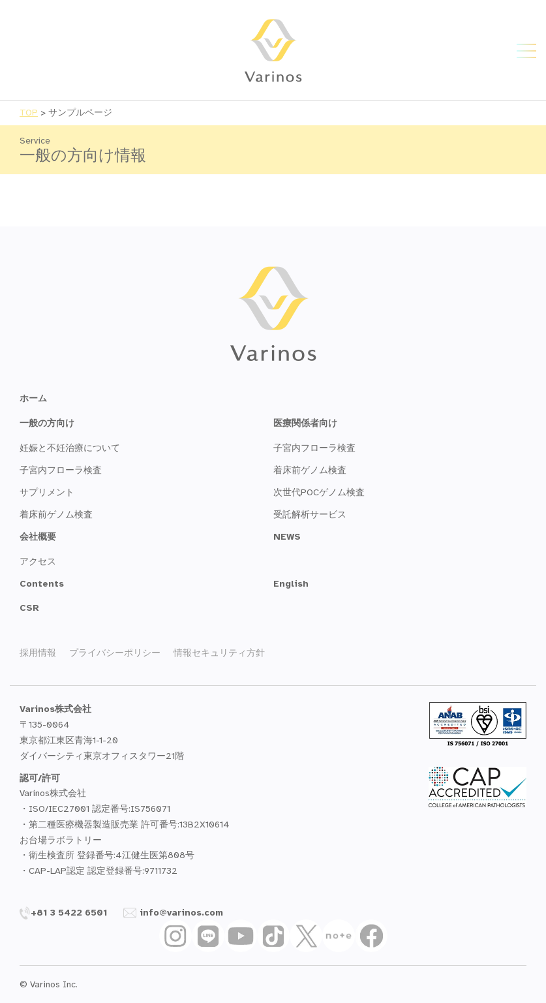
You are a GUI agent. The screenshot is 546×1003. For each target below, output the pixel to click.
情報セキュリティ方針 (219, 652)
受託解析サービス (309, 514)
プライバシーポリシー (114, 652)
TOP (29, 112)
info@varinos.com (173, 912)
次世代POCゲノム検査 (319, 492)
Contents (42, 583)
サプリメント (47, 492)
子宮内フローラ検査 (61, 470)
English (291, 583)
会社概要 (38, 536)
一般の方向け (47, 423)
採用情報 (38, 652)
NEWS (287, 536)
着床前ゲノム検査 (56, 514)
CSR (29, 607)
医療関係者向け (305, 423)
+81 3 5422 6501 (64, 912)
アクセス (38, 561)
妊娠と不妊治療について (70, 448)
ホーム (33, 398)
